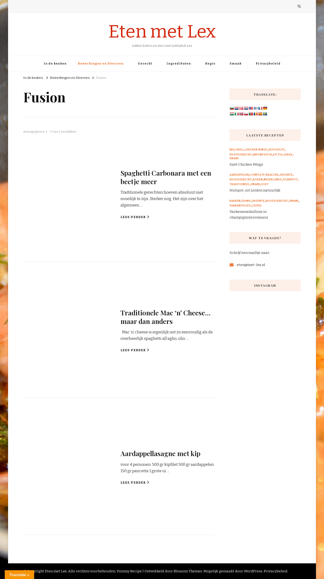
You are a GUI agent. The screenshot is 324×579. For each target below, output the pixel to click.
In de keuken (55, 63)
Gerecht (145, 63)
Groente (286, 174)
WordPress (253, 571)
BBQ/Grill (237, 149)
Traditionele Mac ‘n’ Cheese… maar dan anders (165, 316)
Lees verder (134, 217)
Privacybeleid (268, 63)
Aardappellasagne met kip (160, 453)
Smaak (235, 63)
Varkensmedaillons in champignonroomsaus (249, 214)
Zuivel (257, 205)
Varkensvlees (240, 205)
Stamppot (290, 179)
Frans (246, 201)
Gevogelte (276, 149)
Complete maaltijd (264, 174)
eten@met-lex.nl (251, 265)
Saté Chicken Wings (246, 164)
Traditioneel (240, 184)
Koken (258, 179)
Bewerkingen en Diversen (101, 63)
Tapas (288, 154)
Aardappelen (239, 174)
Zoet (265, 184)
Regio (210, 63)
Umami (234, 158)
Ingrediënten (179, 63)
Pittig (277, 154)
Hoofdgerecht (241, 154)
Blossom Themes (188, 571)
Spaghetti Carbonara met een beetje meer (165, 177)
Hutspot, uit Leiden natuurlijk (255, 190)
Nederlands (273, 179)
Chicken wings (256, 149)
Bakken (235, 201)
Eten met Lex (162, 31)
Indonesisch (262, 154)
